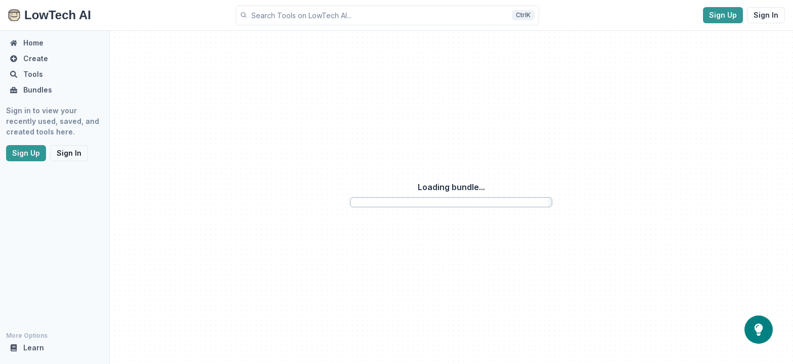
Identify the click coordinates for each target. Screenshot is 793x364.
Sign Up (723, 15)
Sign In (766, 15)
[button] (387, 15)
